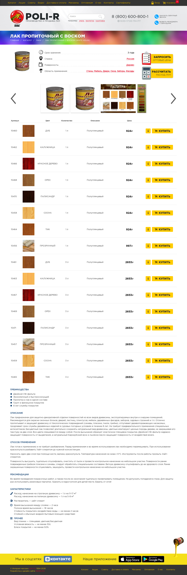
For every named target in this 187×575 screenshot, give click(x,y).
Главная (14, 40)
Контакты (109, 3)
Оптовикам (87, 3)
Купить (162, 130)
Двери (106, 71)
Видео (41, 3)
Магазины (74, 3)
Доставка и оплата (56, 3)
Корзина (171, 3)
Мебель (98, 71)
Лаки (38, 40)
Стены (89, 71)
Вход (157, 3)
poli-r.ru (32, 568)
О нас (98, 3)
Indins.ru (40, 571)
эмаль (81, 21)
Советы (32, 3)
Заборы (121, 71)
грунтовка (100, 21)
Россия (130, 59)
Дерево (130, 65)
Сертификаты (123, 3)
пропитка (90, 21)
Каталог (12, 3)
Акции (22, 3)
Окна (113, 71)
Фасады (130, 71)
